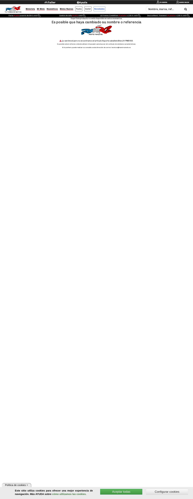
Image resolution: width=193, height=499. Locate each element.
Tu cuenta (163, 2)
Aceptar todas (121, 491)
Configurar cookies (167, 491)
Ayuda (83, 2)
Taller (52, 2)
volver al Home (70, 44)
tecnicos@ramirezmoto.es (121, 47)
